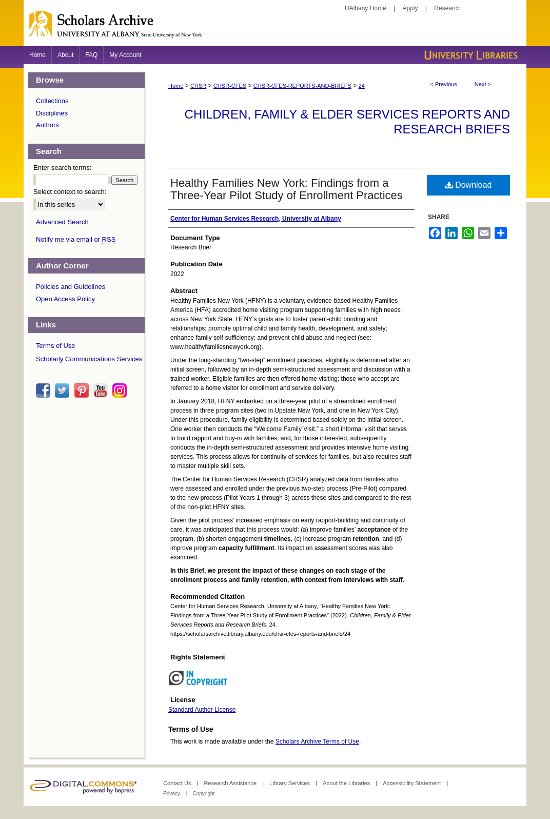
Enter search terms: (62, 167)
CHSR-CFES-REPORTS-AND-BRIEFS (302, 86)
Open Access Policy (65, 299)
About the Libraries (347, 783)
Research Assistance (231, 783)
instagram (121, 390)
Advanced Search (62, 222)
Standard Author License (201, 709)
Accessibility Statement (412, 783)
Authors (47, 125)
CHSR (198, 86)
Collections (52, 101)
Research (447, 8)
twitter (63, 390)
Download (468, 185)
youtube (102, 390)
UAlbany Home (365, 8)
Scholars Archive (275, 28)
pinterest (83, 390)
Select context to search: (69, 192)
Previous (446, 84)
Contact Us (177, 783)
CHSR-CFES (229, 86)
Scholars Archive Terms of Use (317, 741)
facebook (44, 390)
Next (480, 84)
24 (362, 86)
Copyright (203, 793)
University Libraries (470, 55)
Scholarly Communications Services (89, 359)
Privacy (172, 793)
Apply (410, 8)
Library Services (290, 783)
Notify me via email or (75, 240)
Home (175, 86)
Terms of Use (55, 345)
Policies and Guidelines (70, 286)
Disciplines (52, 113)
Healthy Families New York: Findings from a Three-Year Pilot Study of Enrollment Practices (286, 189)
